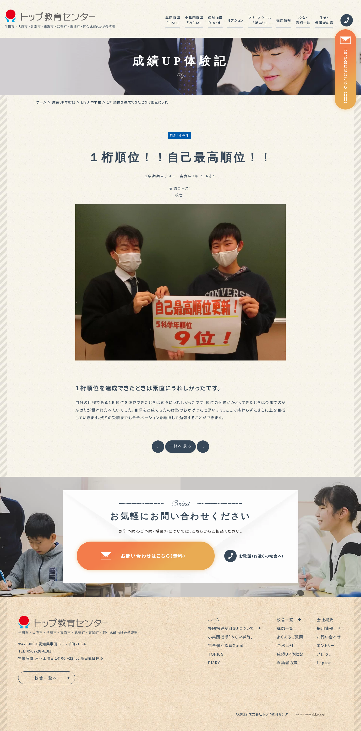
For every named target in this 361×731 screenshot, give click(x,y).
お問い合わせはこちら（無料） (345, 71)
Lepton (324, 662)
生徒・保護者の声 (324, 20)
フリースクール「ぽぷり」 (260, 20)
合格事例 (285, 645)
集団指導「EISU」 (172, 20)
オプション (235, 20)
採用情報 (283, 20)
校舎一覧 (285, 619)
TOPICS (216, 654)
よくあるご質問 (290, 637)
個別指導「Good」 (215, 20)
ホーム (41, 102)
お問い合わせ (329, 637)
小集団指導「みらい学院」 (230, 637)
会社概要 (325, 619)
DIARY (214, 662)
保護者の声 (287, 662)
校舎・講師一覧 (303, 20)
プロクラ (324, 654)
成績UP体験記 (63, 102)
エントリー (326, 645)
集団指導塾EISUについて (231, 628)
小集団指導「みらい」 (194, 20)
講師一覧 (285, 628)
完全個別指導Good (226, 645)
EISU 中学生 (91, 102)
